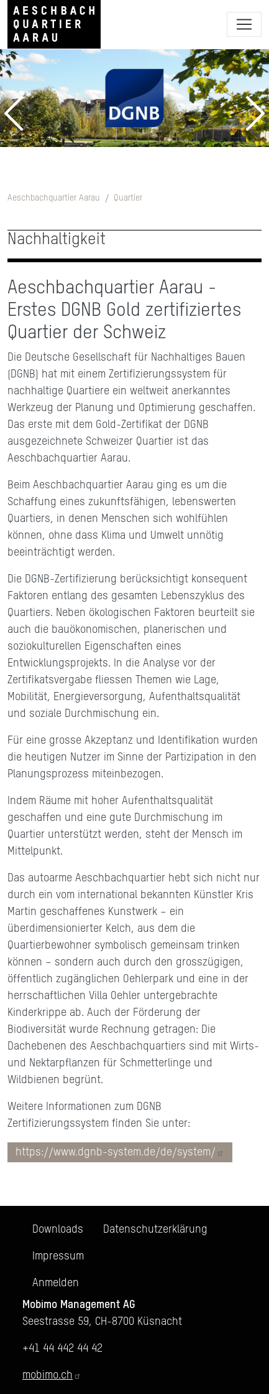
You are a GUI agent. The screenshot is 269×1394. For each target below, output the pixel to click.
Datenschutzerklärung (155, 1229)
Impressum (58, 1256)
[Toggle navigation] (244, 24)
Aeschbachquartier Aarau (53, 198)
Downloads (57, 1229)
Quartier (128, 198)
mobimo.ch (51, 1375)
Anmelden (55, 1283)
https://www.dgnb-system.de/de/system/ (120, 1152)
